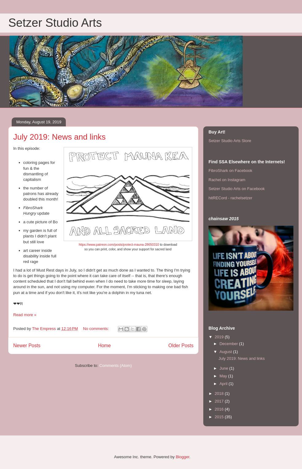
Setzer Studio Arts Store (230, 140)
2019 (220, 337)
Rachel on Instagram (227, 179)
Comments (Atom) (115, 365)
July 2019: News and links (59, 136)
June (224, 368)
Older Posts (181, 345)
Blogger (182, 457)
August (226, 351)
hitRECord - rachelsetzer (230, 198)
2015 (220, 417)
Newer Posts (26, 345)
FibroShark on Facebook (230, 170)
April (224, 383)
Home (104, 345)
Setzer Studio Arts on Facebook (237, 188)
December (229, 343)
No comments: (96, 328)
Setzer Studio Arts (55, 22)
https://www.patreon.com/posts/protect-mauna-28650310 (119, 244)
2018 (220, 393)
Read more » (24, 314)
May (224, 376)
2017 (220, 401)
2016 (220, 409)
